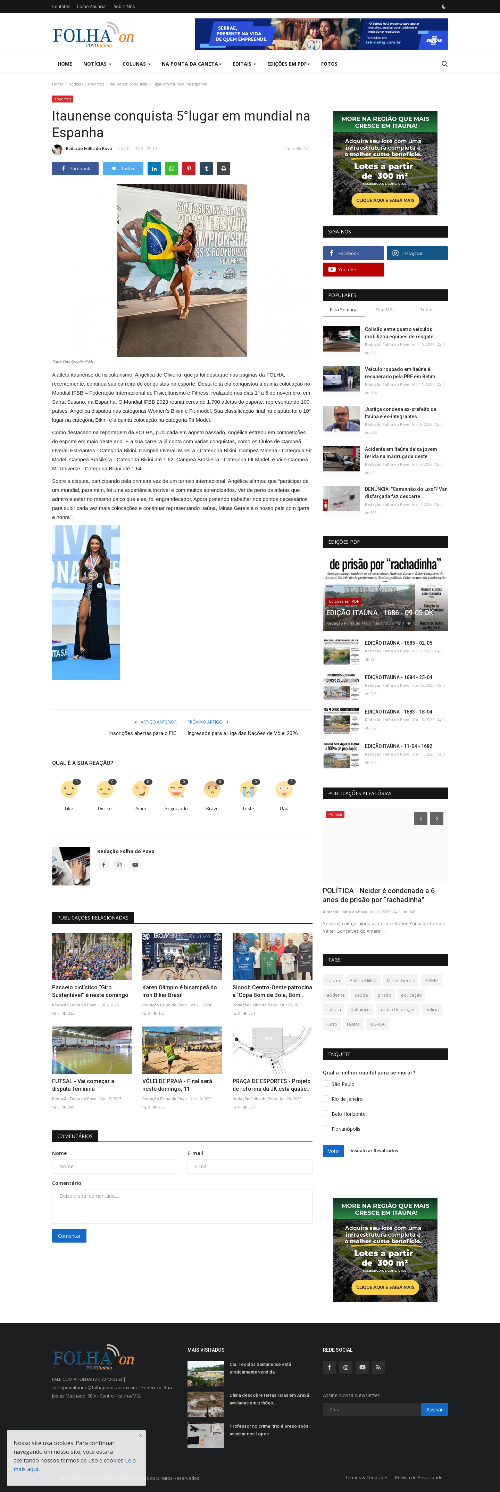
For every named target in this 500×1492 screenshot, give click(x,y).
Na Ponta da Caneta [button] (192, 63)
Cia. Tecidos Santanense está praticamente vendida (260, 1368)
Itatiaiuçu (360, 1009)
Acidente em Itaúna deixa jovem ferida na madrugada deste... (401, 452)
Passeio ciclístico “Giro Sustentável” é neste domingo (90, 991)
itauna (333, 980)
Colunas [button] (137, 63)
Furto (331, 1024)
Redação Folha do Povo (82, 150)
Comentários (75, 1136)
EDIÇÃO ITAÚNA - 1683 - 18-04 (398, 712)
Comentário (66, 1183)
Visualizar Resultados (374, 1150)
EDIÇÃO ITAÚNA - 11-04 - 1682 (398, 746)
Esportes (96, 83)
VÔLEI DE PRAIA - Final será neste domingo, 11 (177, 1085)
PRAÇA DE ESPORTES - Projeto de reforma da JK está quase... (272, 1085)
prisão (384, 995)
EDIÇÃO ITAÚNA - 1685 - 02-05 (398, 643)
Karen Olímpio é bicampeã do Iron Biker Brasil (179, 991)
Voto (333, 1151)
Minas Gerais (401, 980)
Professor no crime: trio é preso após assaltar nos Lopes (269, 1430)
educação (411, 995)
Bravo (212, 808)
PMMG (432, 980)
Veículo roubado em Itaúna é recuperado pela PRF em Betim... (402, 372)
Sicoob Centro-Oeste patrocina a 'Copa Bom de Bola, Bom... (272, 991)
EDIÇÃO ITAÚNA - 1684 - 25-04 (398, 677)
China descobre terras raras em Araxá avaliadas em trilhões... (269, 1399)
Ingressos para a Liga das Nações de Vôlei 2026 (243, 733)
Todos (427, 309)
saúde (361, 995)
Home (65, 63)
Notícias (75, 83)
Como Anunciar (92, 6)
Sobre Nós (124, 6)
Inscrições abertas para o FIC (143, 733)
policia (432, 1009)
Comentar (69, 1236)
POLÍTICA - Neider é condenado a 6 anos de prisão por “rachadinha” (379, 895)
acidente (335, 995)
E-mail (195, 1153)
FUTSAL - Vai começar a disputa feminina (83, 1085)
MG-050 (377, 1024)
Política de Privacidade (419, 1477)
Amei (140, 808)
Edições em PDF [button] (288, 63)
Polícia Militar (363, 980)
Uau (284, 808)
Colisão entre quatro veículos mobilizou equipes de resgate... (401, 333)
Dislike (105, 808)
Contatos (61, 6)
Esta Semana (344, 309)
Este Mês (385, 309)
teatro (353, 1024)
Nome (59, 1153)
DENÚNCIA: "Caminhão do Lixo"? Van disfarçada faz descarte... (406, 492)
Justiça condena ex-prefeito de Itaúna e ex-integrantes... (400, 412)
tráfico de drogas (398, 1009)
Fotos (329, 63)
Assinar (434, 1409)
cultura (333, 1009)
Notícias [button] (97, 63)
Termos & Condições (367, 1477)
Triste (248, 808)
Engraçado (176, 808)
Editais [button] (244, 63)
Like (69, 808)
